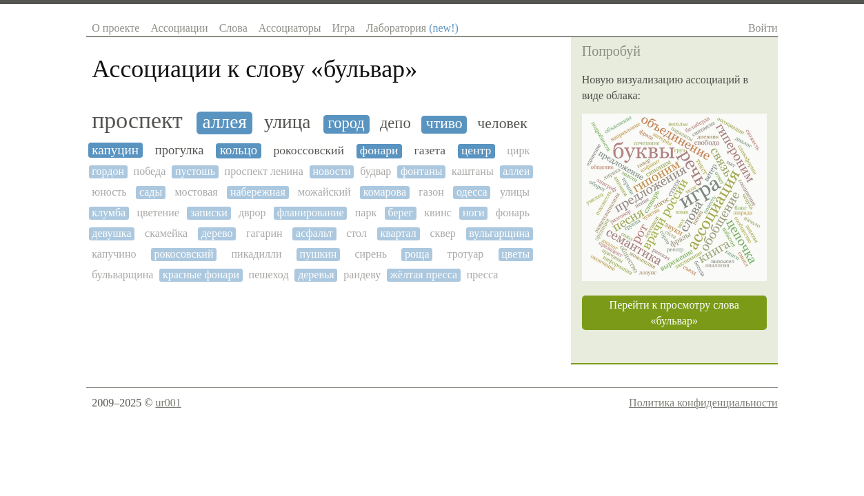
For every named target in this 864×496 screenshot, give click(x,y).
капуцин (115, 150)
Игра (343, 28)
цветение (158, 212)
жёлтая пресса (423, 274)
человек (502, 124)
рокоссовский (308, 150)
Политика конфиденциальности (703, 403)
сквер (442, 233)
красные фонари (201, 274)
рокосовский (184, 254)
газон (431, 192)
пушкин (318, 254)
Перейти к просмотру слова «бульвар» (674, 313)
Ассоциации (179, 28)
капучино (114, 254)
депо (395, 123)
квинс (438, 212)
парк (365, 212)
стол (356, 233)
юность (109, 192)
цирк (518, 150)
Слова (233, 28)
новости (331, 171)
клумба (108, 212)
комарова (384, 192)
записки (209, 212)
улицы (515, 192)
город (346, 123)
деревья (316, 274)
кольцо (238, 150)
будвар (375, 171)
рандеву (362, 274)
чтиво (444, 124)
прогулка (179, 150)
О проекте (115, 28)
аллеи (516, 171)
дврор (252, 212)
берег (400, 212)
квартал (398, 233)
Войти (763, 28)
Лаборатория (412, 28)
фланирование (310, 212)
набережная (257, 192)
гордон (108, 171)
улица (287, 122)
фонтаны (422, 171)
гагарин (264, 233)
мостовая (195, 192)
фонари (379, 150)
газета (429, 150)
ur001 (168, 403)
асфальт (314, 233)
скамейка (166, 233)
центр (476, 150)
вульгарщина (499, 233)
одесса (472, 192)
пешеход (269, 274)
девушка (111, 233)
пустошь (195, 171)
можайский (324, 192)
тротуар (466, 254)
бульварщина (122, 274)
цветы (515, 254)
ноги (474, 212)
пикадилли (257, 254)
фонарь (513, 212)
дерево (217, 233)
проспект (137, 120)
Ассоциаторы (290, 28)
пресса (483, 274)
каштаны (473, 171)
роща (417, 254)
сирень (370, 254)
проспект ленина (264, 171)
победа (150, 171)
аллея (225, 122)
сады (150, 192)
